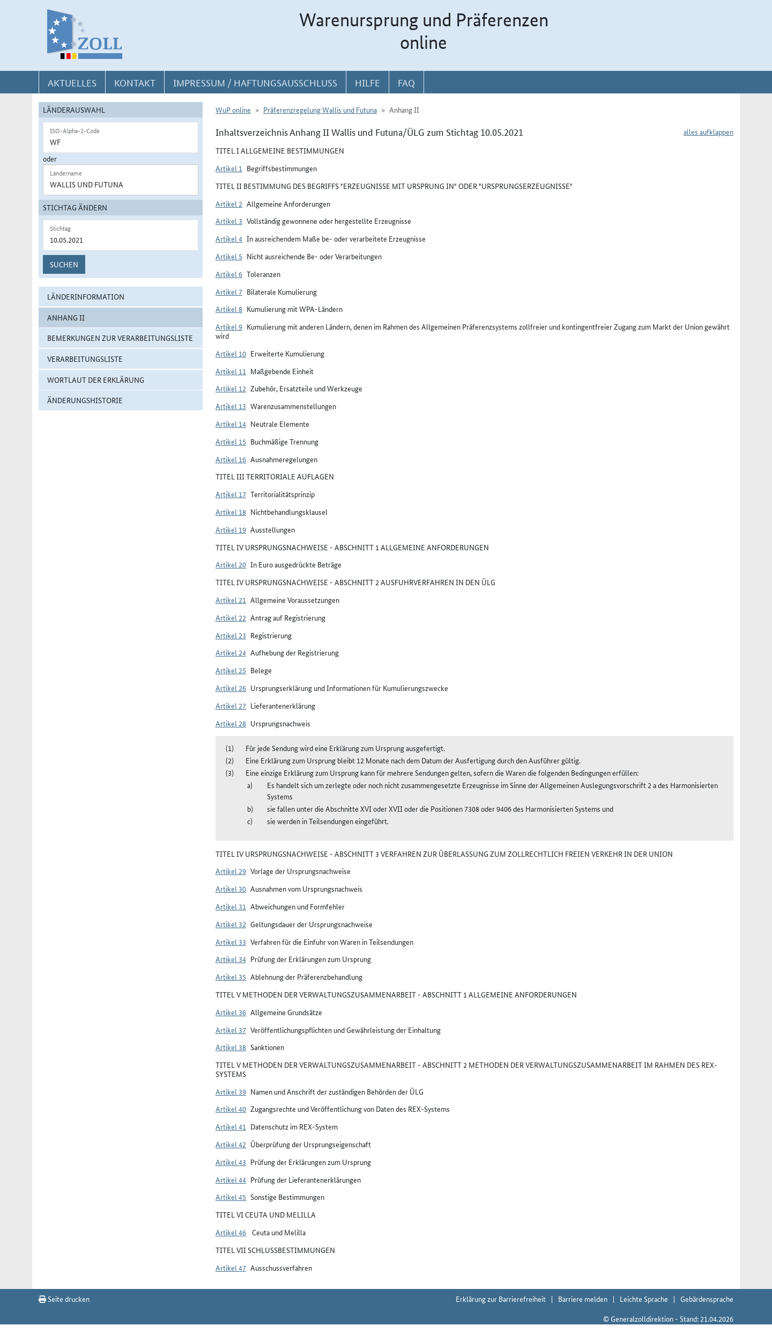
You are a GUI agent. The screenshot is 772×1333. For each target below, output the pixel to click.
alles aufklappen (708, 131)
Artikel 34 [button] (231, 958)
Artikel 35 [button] (231, 976)
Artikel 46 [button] (231, 1232)
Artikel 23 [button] (231, 635)
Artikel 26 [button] (231, 687)
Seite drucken (64, 1298)
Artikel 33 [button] (231, 941)
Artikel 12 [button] (231, 388)
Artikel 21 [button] (231, 599)
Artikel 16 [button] (231, 459)
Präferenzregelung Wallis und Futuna (320, 109)
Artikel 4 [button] (229, 238)
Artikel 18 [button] (231, 511)
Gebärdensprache (706, 1298)
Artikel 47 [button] (231, 1267)
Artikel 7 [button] (229, 291)
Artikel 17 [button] (231, 494)
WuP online (233, 109)
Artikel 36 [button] (231, 1012)
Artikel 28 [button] (231, 723)
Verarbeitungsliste (85, 358)
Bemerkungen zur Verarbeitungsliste (120, 337)
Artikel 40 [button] (231, 1108)
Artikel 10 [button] (231, 353)
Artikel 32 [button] (231, 924)
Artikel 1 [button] (229, 168)
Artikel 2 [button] (229, 203)
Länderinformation (85, 296)
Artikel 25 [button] (231, 670)
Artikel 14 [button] (231, 423)
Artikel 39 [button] (231, 1091)
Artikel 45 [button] (231, 1196)
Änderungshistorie (85, 400)
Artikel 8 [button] (229, 308)
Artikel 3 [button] (229, 220)
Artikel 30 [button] (231, 888)
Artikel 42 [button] (231, 1144)
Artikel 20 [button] (231, 564)
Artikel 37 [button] (231, 1029)
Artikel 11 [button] (231, 371)
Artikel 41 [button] (231, 1126)
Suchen (64, 264)
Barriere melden (582, 1298)
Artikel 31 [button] (231, 906)
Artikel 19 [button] (231, 529)
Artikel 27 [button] (231, 705)
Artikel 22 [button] (231, 617)
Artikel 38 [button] (231, 1046)
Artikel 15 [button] (231, 441)
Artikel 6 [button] (229, 273)
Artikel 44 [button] (231, 1179)
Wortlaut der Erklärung (95, 379)
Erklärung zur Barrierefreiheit (501, 1298)
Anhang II (66, 317)
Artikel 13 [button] (231, 405)
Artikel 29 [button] (231, 870)
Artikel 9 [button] (229, 326)
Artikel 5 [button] (229, 256)
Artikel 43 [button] (231, 1161)
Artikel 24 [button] (231, 652)
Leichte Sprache (644, 1298)
